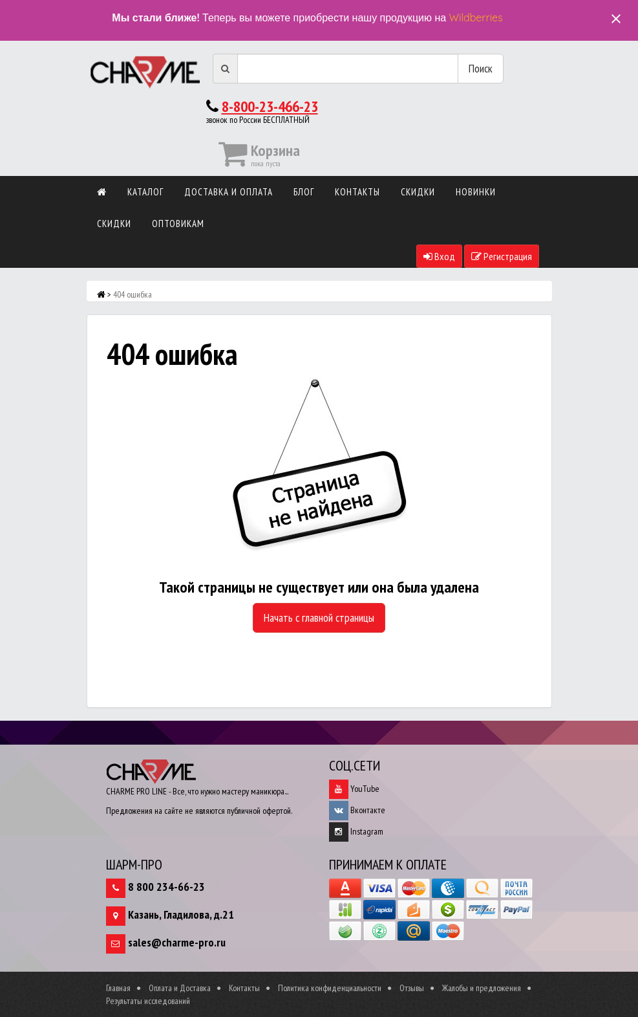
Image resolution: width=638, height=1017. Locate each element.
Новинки (476, 192)
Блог (303, 192)
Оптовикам (178, 223)
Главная (118, 988)
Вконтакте (357, 810)
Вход (439, 256)
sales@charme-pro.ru (177, 942)
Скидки (418, 192)
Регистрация (501, 256)
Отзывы (411, 988)
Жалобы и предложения (481, 988)
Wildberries (476, 17)
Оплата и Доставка (180, 988)
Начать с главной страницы (319, 617)
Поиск (481, 68)
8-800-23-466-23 (270, 106)
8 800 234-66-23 (166, 886)
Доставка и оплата (228, 192)
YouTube (354, 788)
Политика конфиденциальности (329, 988)
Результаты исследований (148, 1001)
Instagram (356, 831)
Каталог (145, 192)
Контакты (357, 192)
